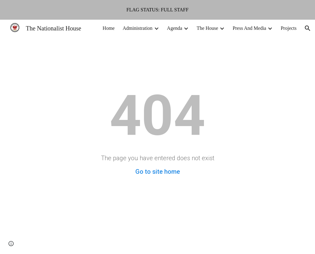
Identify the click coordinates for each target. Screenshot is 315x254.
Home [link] (109, 28)
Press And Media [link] (249, 28)
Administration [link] (138, 28)
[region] (157, 10)
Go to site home (157, 171)
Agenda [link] (174, 28)
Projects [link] (289, 28)
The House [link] (207, 28)
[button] (307, 28)
